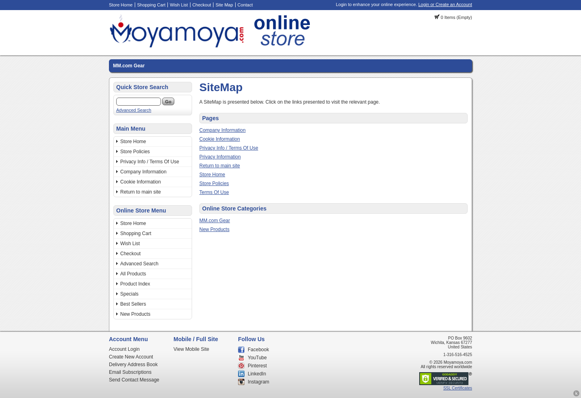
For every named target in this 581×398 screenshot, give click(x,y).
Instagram (258, 382)
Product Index (135, 284)
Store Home (121, 4)
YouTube (257, 357)
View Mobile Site (191, 349)
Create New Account (131, 357)
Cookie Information (140, 182)
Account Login (124, 349)
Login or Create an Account (445, 4)
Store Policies (135, 151)
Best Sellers (133, 304)
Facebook (258, 349)
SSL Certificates (457, 388)
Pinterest (257, 366)
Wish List (179, 4)
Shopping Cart (151, 4)
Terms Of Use (214, 192)
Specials (129, 294)
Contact (245, 4)
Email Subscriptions (130, 372)
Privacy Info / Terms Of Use (149, 162)
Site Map (224, 4)
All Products (133, 274)
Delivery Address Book (133, 364)
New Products (135, 314)
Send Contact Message (134, 380)
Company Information (143, 172)
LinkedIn (257, 374)
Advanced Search (133, 110)
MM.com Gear (129, 66)
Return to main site (140, 192)
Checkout (201, 4)
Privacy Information (220, 157)
